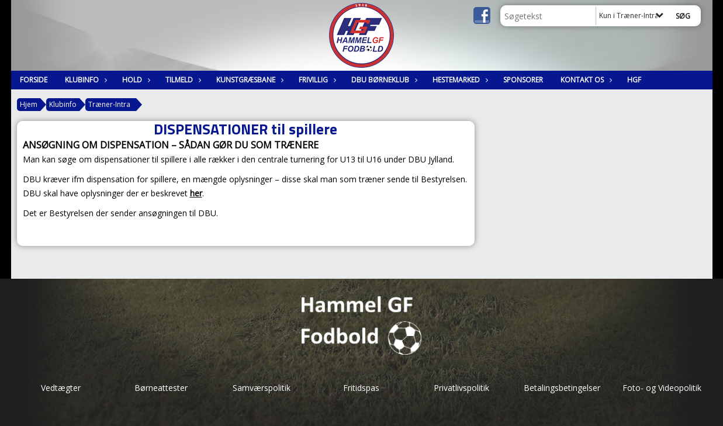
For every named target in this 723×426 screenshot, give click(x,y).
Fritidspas (361, 387)
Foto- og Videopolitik (661, 387)
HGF (634, 80)
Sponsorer (523, 80)
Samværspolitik (261, 387)
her (196, 193)
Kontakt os (585, 80)
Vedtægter (61, 387)
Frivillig (316, 80)
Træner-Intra (109, 104)
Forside (33, 80)
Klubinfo (85, 80)
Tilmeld (182, 80)
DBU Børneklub (383, 80)
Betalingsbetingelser (562, 387)
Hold (135, 80)
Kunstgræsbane (248, 80)
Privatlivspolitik (461, 387)
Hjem (28, 104)
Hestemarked (459, 80)
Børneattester (161, 387)
